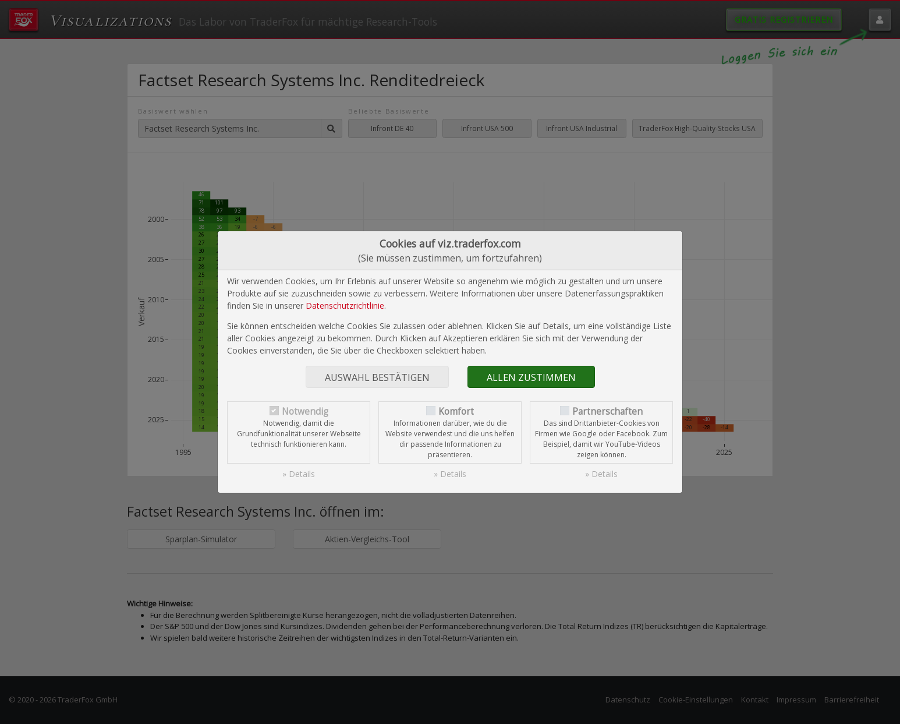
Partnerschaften (607, 411)
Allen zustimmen (531, 377)
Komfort (456, 411)
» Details (298, 473)
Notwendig (305, 411)
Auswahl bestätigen (377, 377)
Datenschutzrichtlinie (345, 305)
